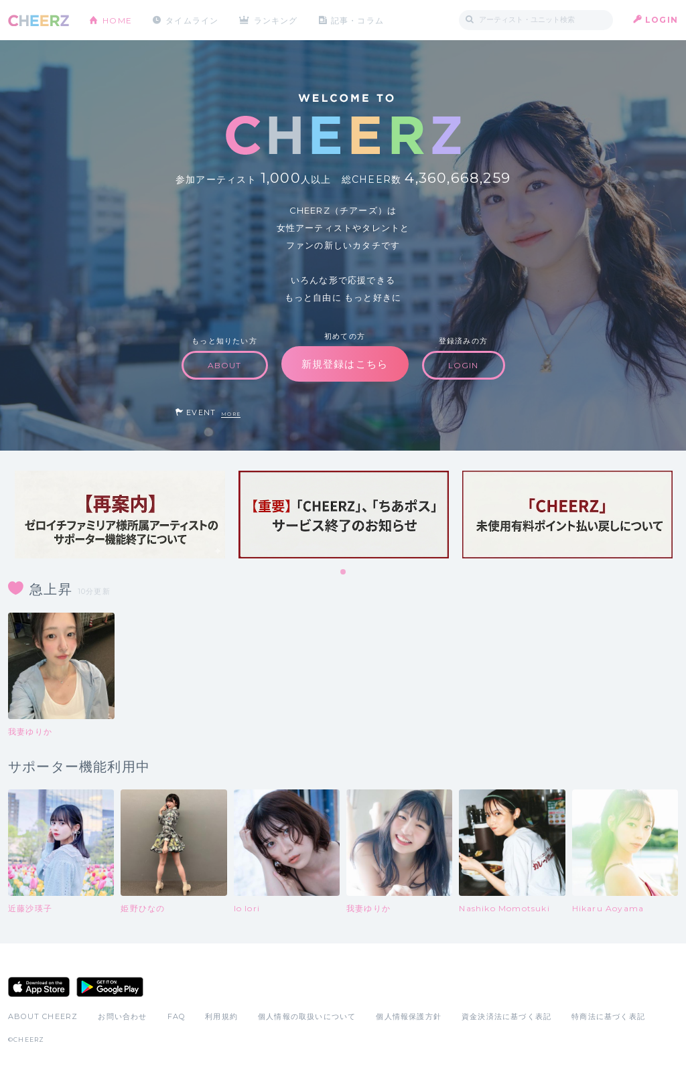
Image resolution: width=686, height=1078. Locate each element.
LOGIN (661, 20)
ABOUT (225, 365)
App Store (39, 987)
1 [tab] (343, 572)
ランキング (277, 20)
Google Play (109, 987)
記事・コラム (358, 20)
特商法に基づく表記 (608, 1016)
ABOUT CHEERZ (43, 1016)
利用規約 (221, 1016)
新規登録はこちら (345, 364)
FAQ (176, 1016)
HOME (117, 20)
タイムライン (191, 20)
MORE (231, 414)
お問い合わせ (122, 1016)
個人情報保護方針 (408, 1016)
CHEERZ (38, 20)
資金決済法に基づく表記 (506, 1016)
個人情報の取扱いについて (307, 1016)
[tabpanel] (120, 514)
